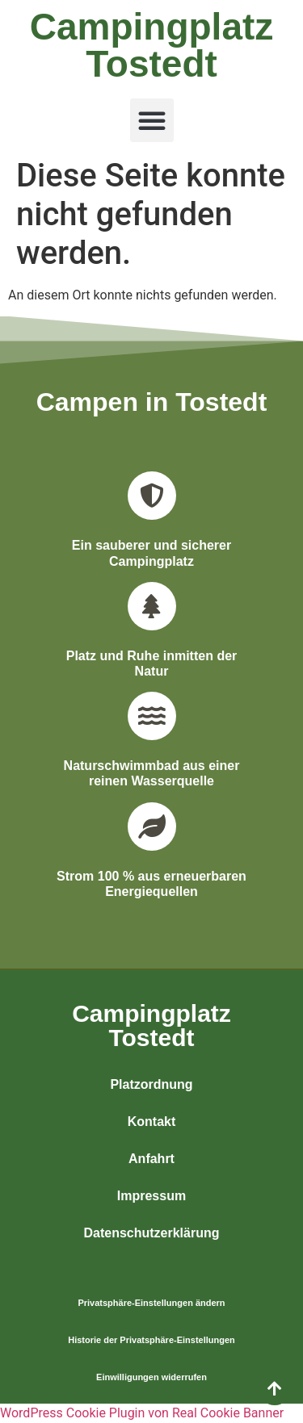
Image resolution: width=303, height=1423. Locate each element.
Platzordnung (151, 1084)
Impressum (151, 1196)
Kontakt (152, 1121)
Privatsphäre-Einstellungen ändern (151, 1303)
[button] (152, 120)
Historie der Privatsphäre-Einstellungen (151, 1340)
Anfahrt (151, 1159)
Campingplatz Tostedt (152, 45)
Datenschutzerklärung (151, 1233)
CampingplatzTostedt (151, 1025)
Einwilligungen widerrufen (151, 1377)
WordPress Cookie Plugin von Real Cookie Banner (142, 1413)
